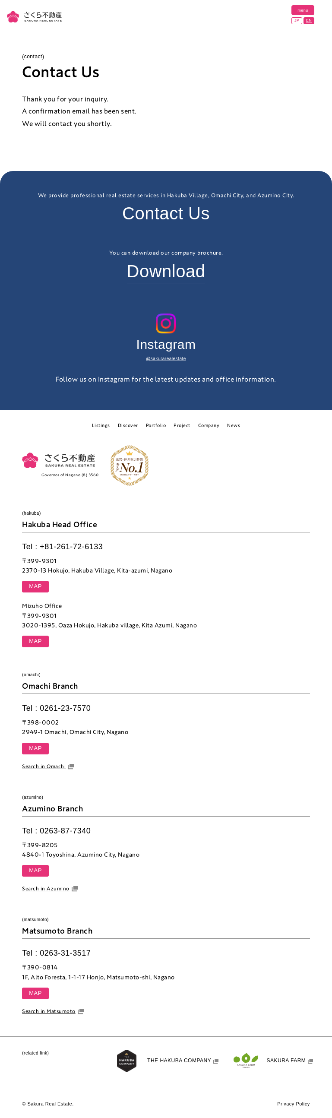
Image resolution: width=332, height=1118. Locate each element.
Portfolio (156, 425)
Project (182, 425)
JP (297, 20)
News (233, 425)
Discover (128, 425)
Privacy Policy (293, 1103)
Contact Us (166, 213)
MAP (35, 586)
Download (166, 271)
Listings (101, 425)
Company (209, 425)
